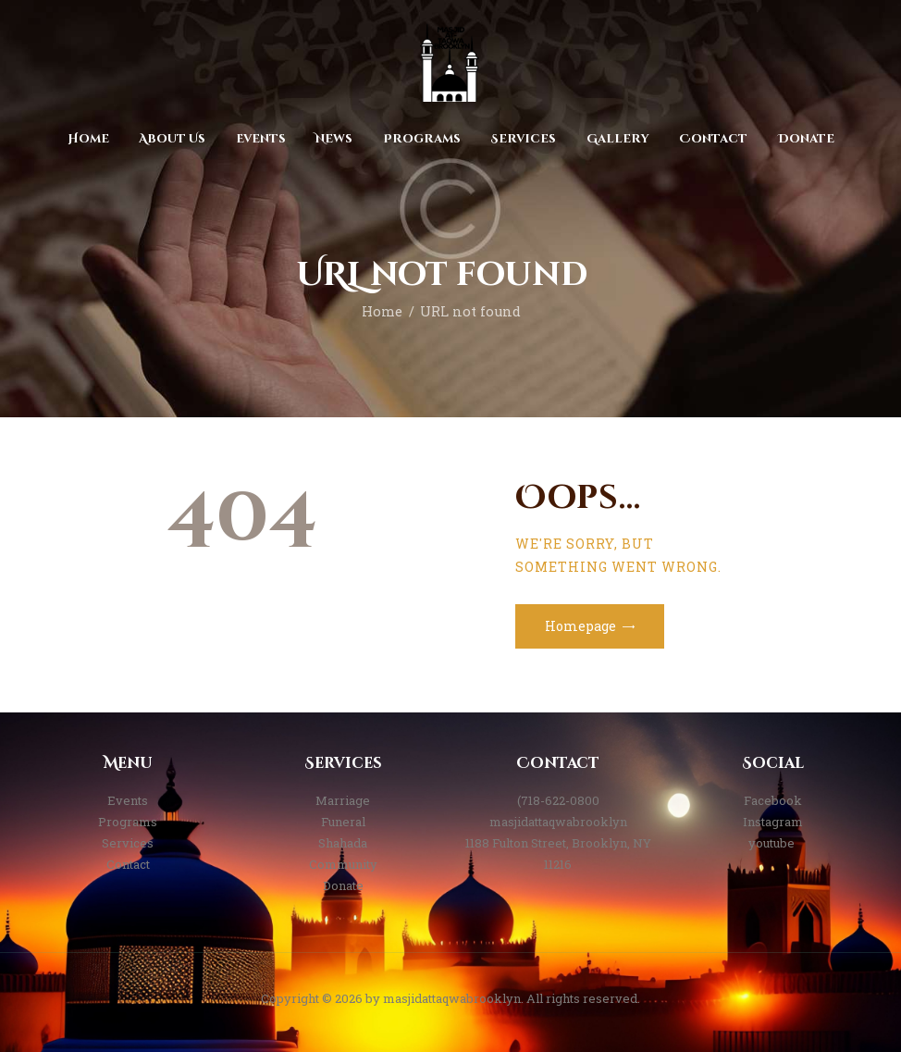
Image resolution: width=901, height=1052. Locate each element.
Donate (343, 885)
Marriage (342, 800)
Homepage (580, 626)
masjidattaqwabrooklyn (558, 821)
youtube (772, 843)
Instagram (773, 821)
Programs (127, 821)
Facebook (773, 800)
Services (128, 843)
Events (127, 800)
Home (382, 311)
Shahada (342, 843)
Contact (128, 864)
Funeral (343, 821)
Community (343, 864)
